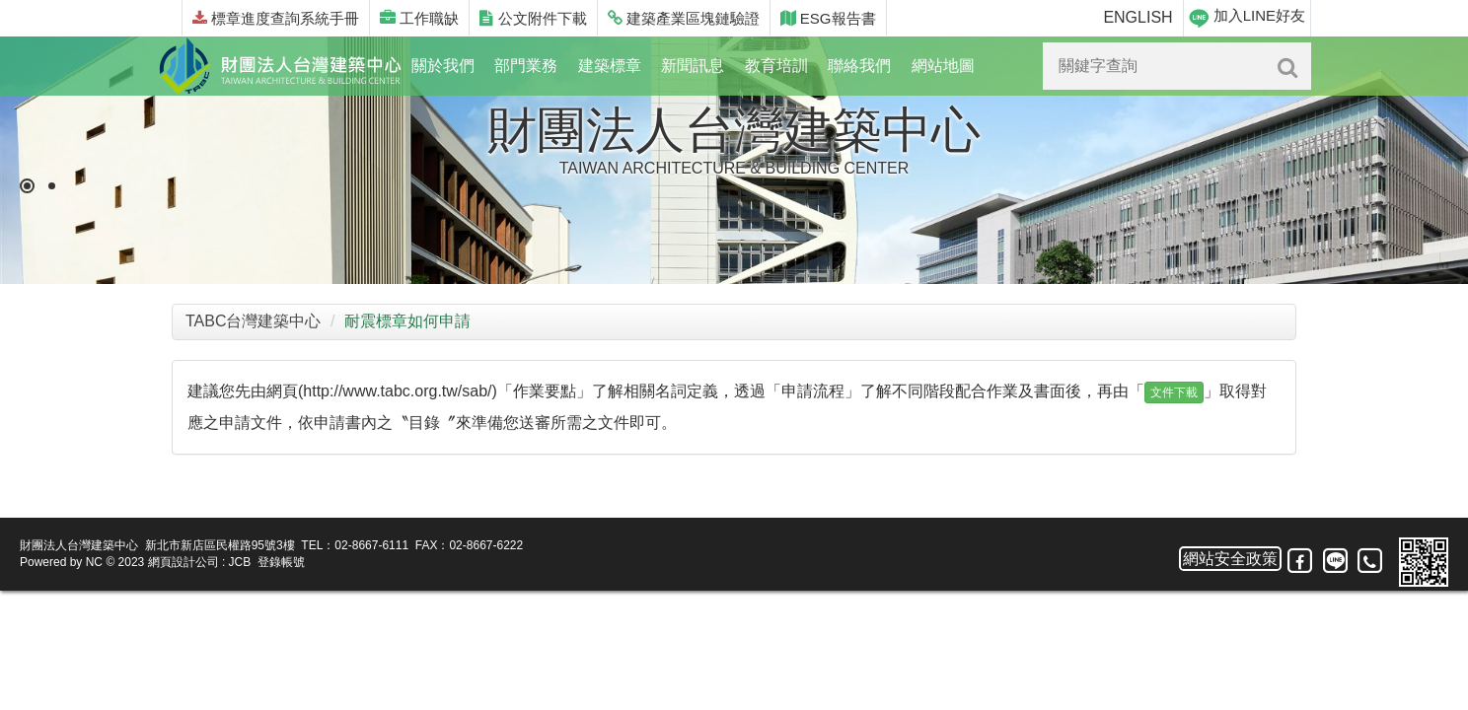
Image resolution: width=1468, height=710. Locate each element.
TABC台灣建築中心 (253, 321)
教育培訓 (776, 65)
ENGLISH (1137, 17)
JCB (240, 562)
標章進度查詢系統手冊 (275, 18)
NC (94, 562)
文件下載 (1174, 392)
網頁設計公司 (183, 562)
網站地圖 (943, 65)
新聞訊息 (692, 65)
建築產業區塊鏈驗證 (684, 18)
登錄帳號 (281, 562)
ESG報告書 (828, 18)
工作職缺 (419, 18)
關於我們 (443, 65)
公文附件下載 (532, 18)
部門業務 (525, 65)
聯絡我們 (859, 65)
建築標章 (609, 65)
